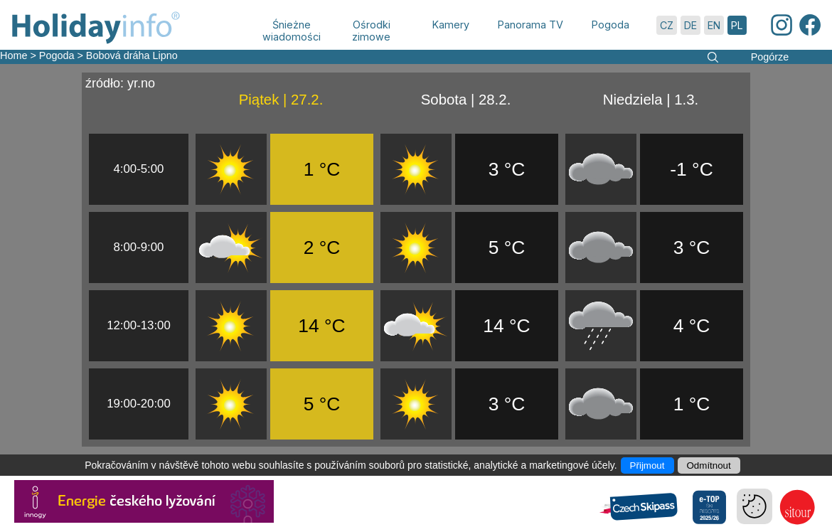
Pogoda (57, 55)
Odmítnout (709, 465)
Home (13, 55)
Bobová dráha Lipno (132, 55)
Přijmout (647, 465)
